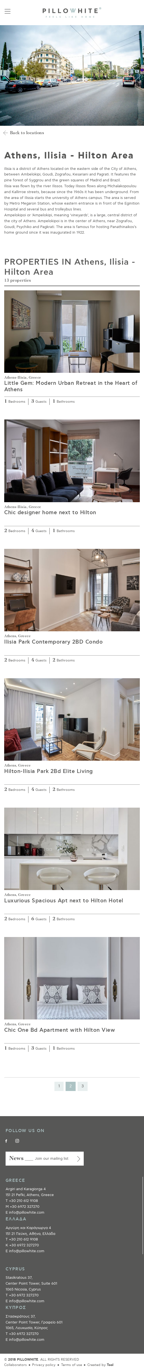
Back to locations (27, 133)
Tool (110, 1365)
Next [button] (137, 75)
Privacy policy (44, 1365)
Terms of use (71, 1365)
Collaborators (15, 1365)
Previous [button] (7, 75)
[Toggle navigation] (7, 11)
